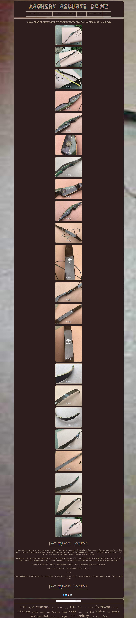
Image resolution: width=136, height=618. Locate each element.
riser (72, 616)
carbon (53, 617)
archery (83, 616)
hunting (103, 607)
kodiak (72, 611)
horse (84, 608)
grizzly (81, 612)
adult (92, 617)
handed (98, 617)
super (58, 617)
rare (39, 617)
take (48, 612)
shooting (115, 608)
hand (33, 616)
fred (92, 612)
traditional (42, 607)
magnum (42, 612)
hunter (90, 608)
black (45, 616)
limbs (105, 616)
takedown (24, 611)
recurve (75, 606)
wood (64, 612)
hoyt (52, 608)
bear (23, 607)
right (31, 607)
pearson (66, 608)
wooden (35, 612)
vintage (100, 611)
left (109, 612)
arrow (86, 612)
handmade (56, 612)
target (65, 616)
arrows (59, 607)
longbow (116, 611)
